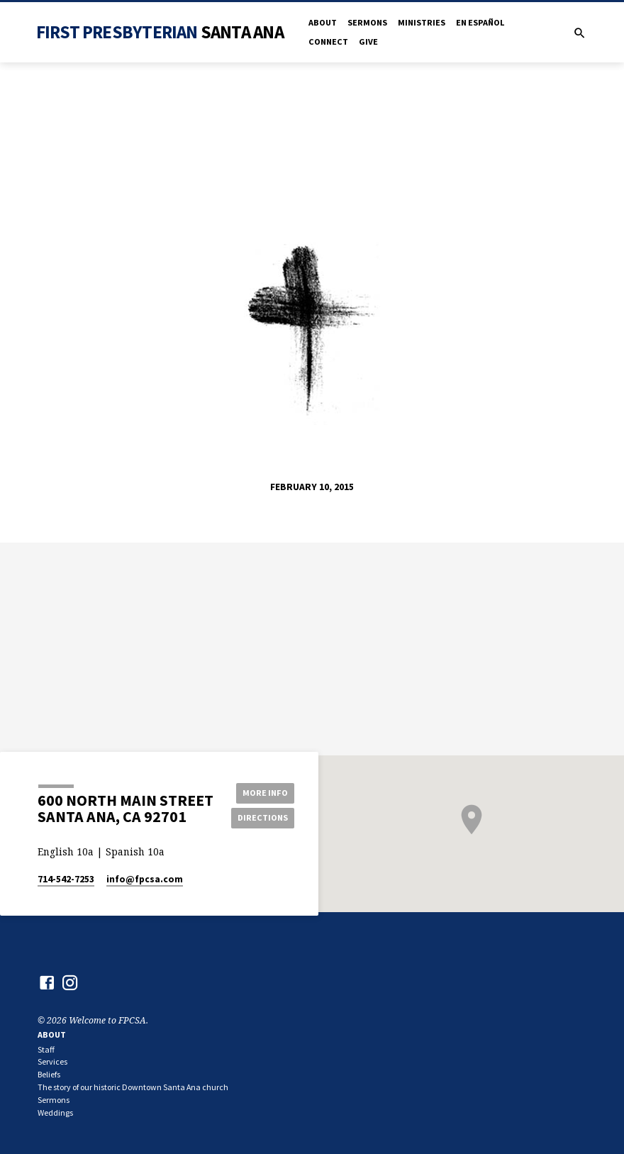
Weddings (55, 1112)
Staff (46, 1049)
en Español (480, 22)
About (322, 22)
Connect (328, 41)
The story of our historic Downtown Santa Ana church (133, 1087)
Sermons (367, 22)
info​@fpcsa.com (144, 879)
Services (52, 1061)
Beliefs (49, 1074)
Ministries (421, 22)
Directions (263, 817)
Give (368, 41)
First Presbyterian (160, 32)
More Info (263, 792)
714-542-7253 (66, 879)
